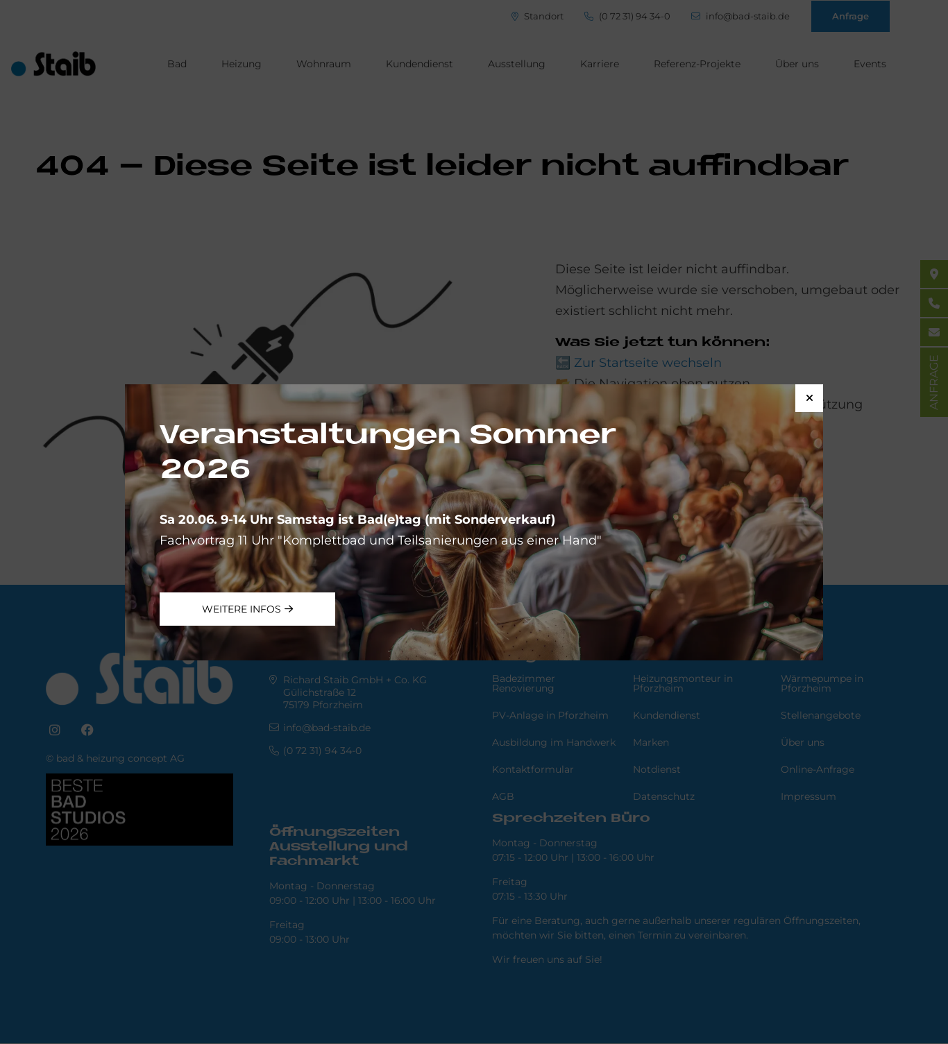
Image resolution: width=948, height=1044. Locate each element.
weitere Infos (241, 609)
